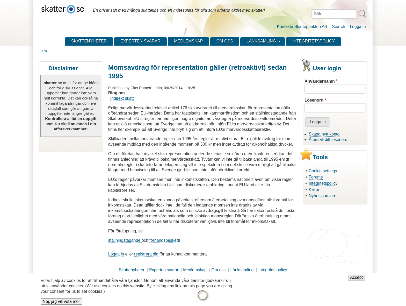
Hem (43, 51)
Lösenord (313, 100)
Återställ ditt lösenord (328, 139)
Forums (316, 177)
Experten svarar (163, 270)
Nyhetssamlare (322, 196)
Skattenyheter (131, 270)
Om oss (218, 270)
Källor (314, 189)
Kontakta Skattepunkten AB (302, 26)
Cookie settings (323, 171)
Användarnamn (319, 81)
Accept (356, 280)
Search (338, 26)
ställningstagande (125, 240)
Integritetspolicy (323, 183)
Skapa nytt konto (324, 134)
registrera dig (146, 254)
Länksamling (242, 270)
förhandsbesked (164, 240)
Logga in (358, 26)
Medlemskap (195, 270)
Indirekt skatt (122, 98)
